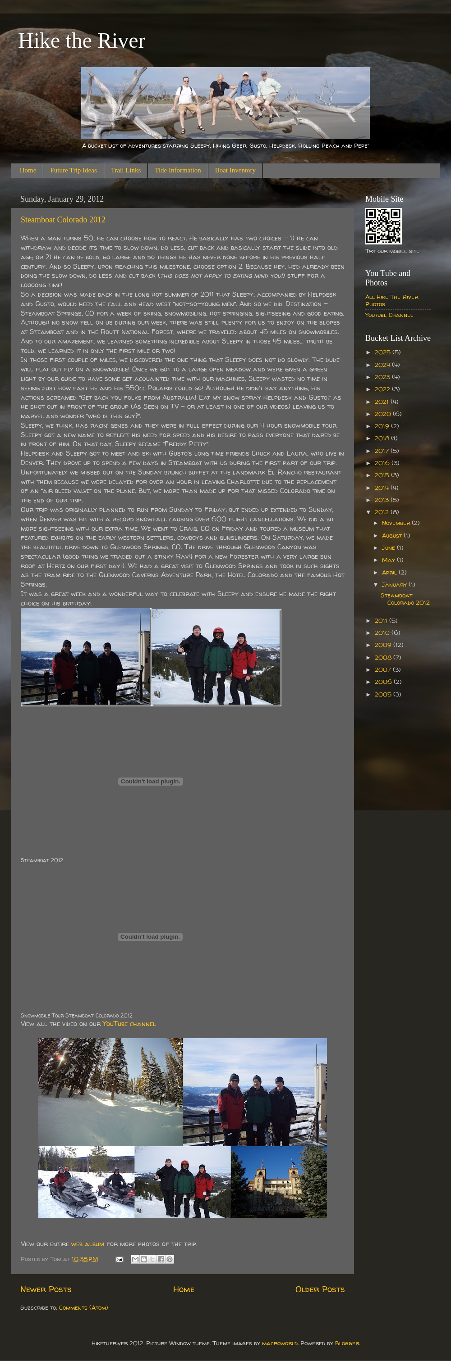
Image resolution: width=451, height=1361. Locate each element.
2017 (383, 451)
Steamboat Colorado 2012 (63, 219)
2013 (383, 500)
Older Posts (320, 1289)
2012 (383, 512)
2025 (383, 352)
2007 (384, 669)
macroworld (280, 1343)
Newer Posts (46, 1289)
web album (87, 1243)
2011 (382, 620)
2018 (383, 438)
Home (28, 170)
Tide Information (178, 170)
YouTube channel (129, 1023)
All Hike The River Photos (391, 300)
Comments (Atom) (83, 1307)
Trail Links (126, 170)
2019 (383, 426)
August (393, 535)
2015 (383, 475)
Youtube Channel (389, 315)
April (390, 572)
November (397, 523)
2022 (383, 389)
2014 (383, 488)
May (389, 560)
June (389, 547)
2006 (384, 682)
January (395, 584)
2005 (384, 694)
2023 (383, 377)
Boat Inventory (235, 170)
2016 (383, 463)
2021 (383, 402)
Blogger (347, 1343)
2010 (383, 633)
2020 (384, 414)
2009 (384, 645)
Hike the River (82, 40)
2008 (384, 657)
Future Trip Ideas (73, 170)
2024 (383, 365)
